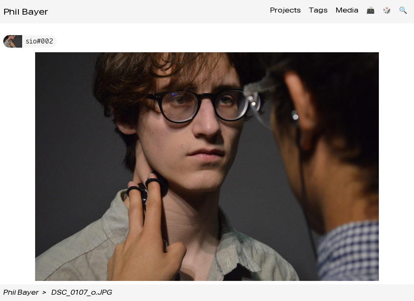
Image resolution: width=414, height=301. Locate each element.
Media (341, 11)
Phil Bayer (25, 12)
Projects (275, 11)
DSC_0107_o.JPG (81, 292)
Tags (310, 11)
